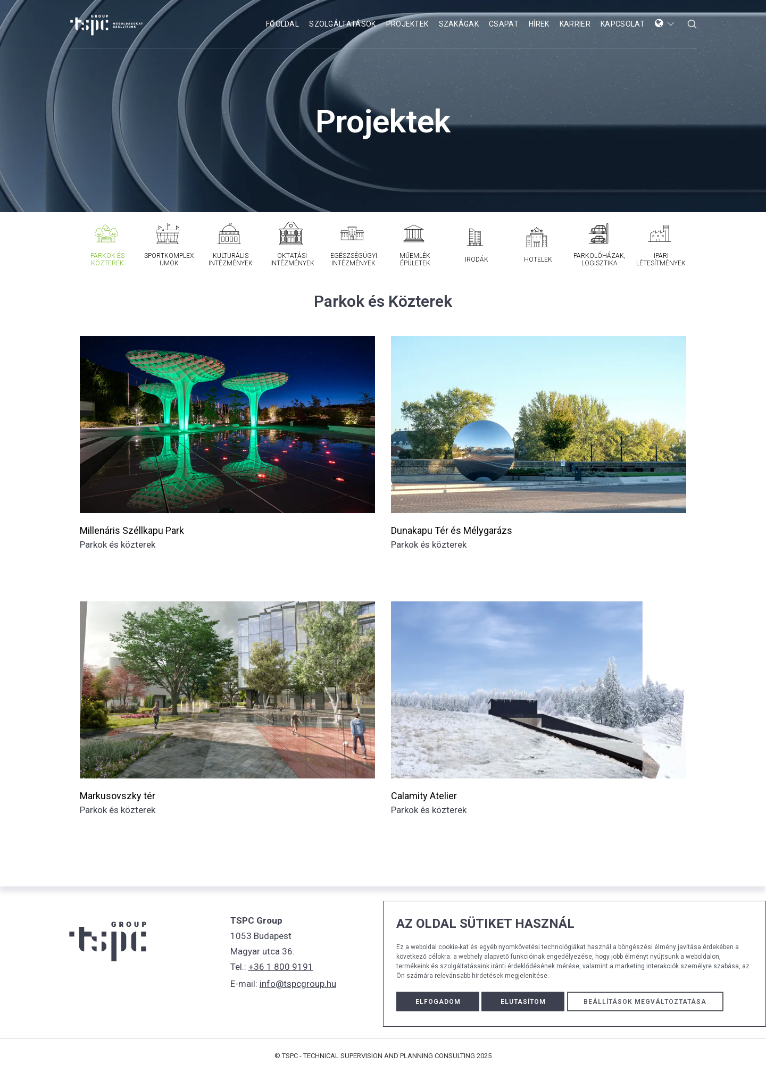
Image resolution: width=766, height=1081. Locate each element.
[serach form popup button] (692, 24)
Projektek (383, 121)
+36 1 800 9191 (280, 966)
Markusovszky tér (117, 795)
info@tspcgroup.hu (298, 981)
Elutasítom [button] (523, 1001)
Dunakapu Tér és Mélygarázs (451, 530)
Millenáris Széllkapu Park (132, 530)
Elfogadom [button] (438, 1001)
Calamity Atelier (424, 795)
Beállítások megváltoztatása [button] (648, 1001)
